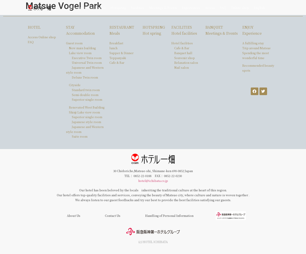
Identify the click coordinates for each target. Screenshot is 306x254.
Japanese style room (86, 122)
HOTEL (34, 27)
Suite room (79, 136)
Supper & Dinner (121, 53)
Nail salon (181, 67)
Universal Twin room (87, 62)
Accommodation (81, 8)
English (259, 8)
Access (210, 8)
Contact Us (112, 215)
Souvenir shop (184, 58)
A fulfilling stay (253, 43)
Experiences (191, 8)
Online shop (240, 8)
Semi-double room (85, 95)
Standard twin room (86, 90)
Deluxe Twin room (85, 77)
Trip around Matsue (256, 48)
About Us (73, 215)
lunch (113, 48)
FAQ (223, 8)
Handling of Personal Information (169, 215)
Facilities (137, 8)
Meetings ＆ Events (163, 8)
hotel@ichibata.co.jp (153, 181)
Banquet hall (183, 53)
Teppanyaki (117, 58)
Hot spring (118, 8)
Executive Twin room (87, 58)
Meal (102, 8)
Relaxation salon (186, 62)
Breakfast (116, 43)
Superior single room (87, 99)
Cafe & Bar (116, 62)
